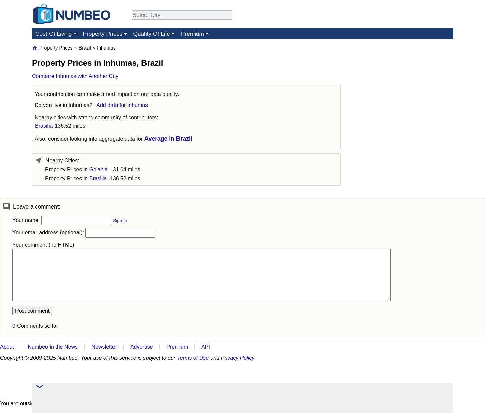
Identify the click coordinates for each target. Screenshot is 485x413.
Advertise (141, 347)
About (7, 347)
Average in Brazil (168, 138)
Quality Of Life (151, 33)
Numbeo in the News (53, 347)
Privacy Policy (238, 358)
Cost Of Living (53, 33)
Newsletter (104, 347)
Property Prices (102, 33)
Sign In (120, 220)
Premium (192, 33)
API (205, 347)
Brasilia (44, 126)
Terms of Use (193, 358)
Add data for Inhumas (122, 105)
